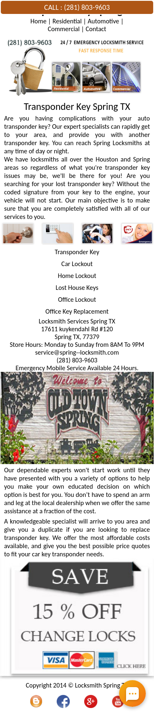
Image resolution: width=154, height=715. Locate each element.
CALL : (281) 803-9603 (77, 7)
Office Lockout (77, 299)
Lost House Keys (76, 287)
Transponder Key (77, 252)
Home (38, 21)
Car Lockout (76, 264)
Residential (67, 21)
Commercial (64, 29)
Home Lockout (77, 276)
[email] (77, 352)
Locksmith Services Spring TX (77, 321)
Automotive (103, 21)
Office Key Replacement (77, 311)
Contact (96, 29)
